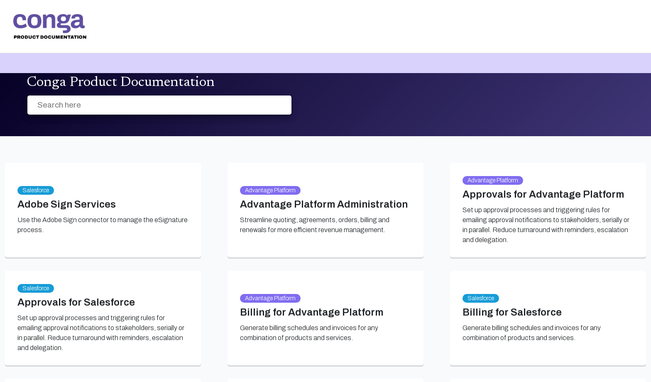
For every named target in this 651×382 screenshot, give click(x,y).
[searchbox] (276, 105)
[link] (49, 26)
